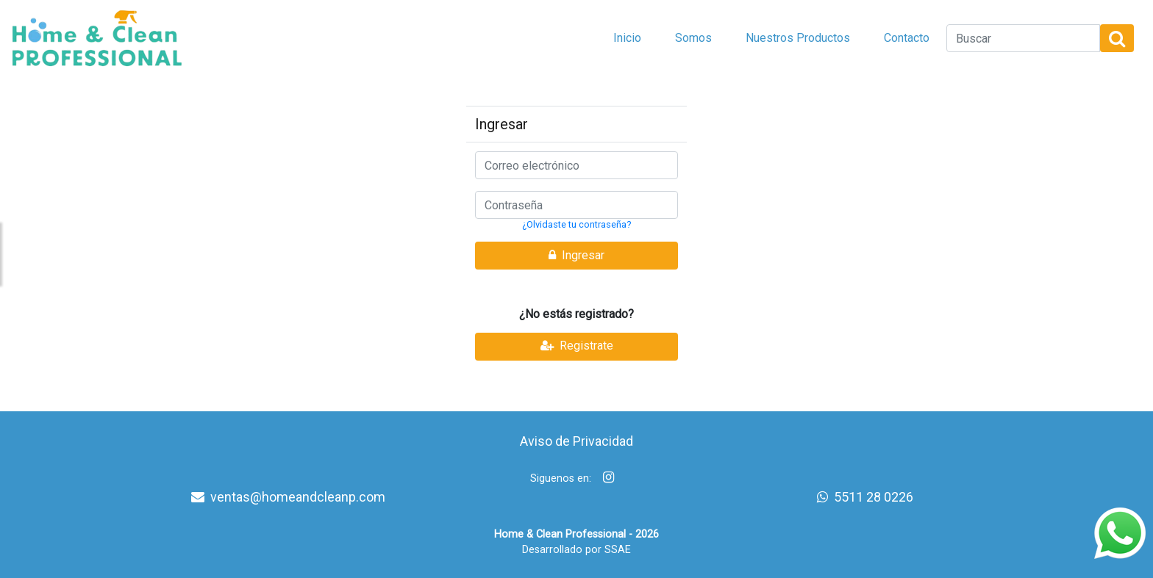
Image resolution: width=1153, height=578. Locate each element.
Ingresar (576, 255)
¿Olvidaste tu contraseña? (576, 224)
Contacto (906, 38)
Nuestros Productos (798, 38)
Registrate (576, 346)
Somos (693, 38)
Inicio (627, 38)
